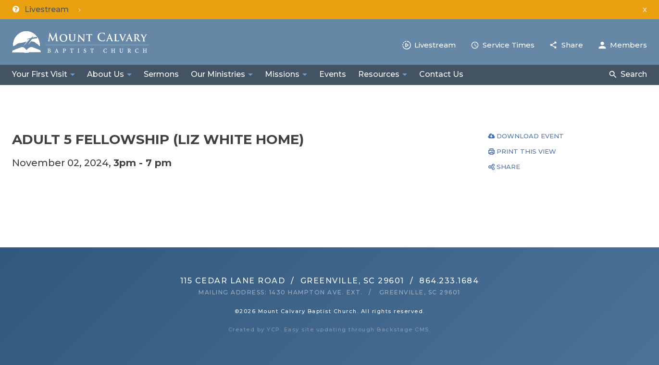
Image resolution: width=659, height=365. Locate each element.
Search (634, 74)
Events (332, 74)
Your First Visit (39, 74)
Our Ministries (218, 74)
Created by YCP (254, 329)
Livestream (435, 44)
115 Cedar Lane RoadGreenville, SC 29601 (292, 280)
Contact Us (441, 74)
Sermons (161, 74)
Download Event (530, 136)
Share (572, 44)
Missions (282, 74)
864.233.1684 (449, 280)
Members (628, 44)
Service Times (509, 44)
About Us (105, 74)
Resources (378, 74)
